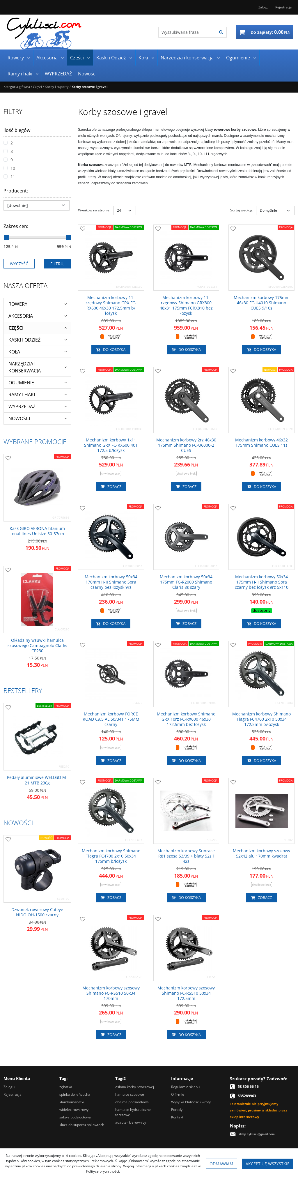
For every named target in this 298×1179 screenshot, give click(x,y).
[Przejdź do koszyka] (270, 32)
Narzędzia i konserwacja (187, 57)
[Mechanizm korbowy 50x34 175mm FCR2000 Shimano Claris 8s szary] (186, 582)
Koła (143, 57)
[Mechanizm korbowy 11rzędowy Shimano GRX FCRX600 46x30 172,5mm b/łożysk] (111, 305)
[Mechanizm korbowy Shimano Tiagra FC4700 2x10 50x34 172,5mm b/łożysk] (261, 719)
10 (9, 168)
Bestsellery (22, 690)
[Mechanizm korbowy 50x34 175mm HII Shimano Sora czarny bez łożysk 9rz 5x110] (261, 582)
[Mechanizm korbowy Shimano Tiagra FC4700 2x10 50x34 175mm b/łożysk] (111, 856)
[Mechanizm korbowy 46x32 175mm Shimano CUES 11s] (261, 442)
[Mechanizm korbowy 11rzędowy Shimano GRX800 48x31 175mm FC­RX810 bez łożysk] (186, 305)
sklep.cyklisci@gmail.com (257, 1134)
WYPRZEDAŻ (58, 73)
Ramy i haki (20, 73)
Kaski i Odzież (111, 57)
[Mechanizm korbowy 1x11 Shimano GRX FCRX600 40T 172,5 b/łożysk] (111, 445)
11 (9, 176)
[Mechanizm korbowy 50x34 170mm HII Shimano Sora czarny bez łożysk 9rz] (111, 582)
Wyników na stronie (94, 210)
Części (77, 57)
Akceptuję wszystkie (268, 1163)
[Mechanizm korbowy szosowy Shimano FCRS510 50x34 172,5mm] (186, 993)
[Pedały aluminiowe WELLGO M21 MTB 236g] (37, 780)
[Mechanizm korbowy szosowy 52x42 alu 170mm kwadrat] (261, 853)
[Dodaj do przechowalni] (82, 229)
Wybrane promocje (34, 441)
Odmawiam (221, 1163)
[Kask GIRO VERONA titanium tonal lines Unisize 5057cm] (37, 531)
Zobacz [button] (111, 486)
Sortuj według (241, 210)
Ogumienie (238, 57)
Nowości (87, 73)
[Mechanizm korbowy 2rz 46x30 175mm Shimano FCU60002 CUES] (186, 445)
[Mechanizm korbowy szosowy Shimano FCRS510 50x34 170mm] (111, 993)
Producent (15, 190)
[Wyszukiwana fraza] (187, 32)
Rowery (16, 57)
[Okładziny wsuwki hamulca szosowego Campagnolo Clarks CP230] (37, 646)
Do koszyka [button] (110, 350)
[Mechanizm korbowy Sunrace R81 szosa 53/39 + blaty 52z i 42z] (186, 856)
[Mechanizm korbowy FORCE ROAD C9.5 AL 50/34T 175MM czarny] (111, 719)
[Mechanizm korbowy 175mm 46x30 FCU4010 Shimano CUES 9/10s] (261, 303)
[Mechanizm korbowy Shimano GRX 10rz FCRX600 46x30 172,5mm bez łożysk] (186, 719)
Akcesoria (47, 57)
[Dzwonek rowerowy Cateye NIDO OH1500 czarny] (37, 912)
